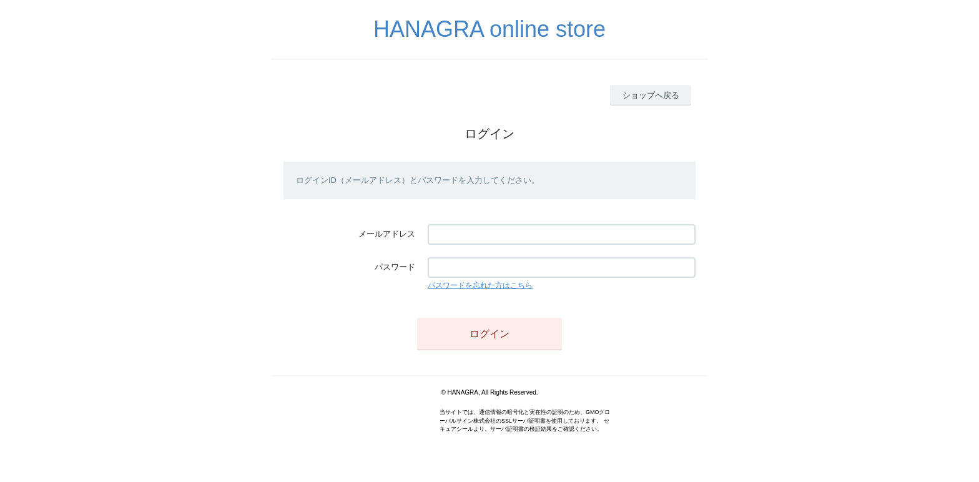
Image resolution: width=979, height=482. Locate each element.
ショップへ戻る (650, 95)
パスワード (395, 267)
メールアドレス (386, 234)
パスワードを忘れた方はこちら (480, 285)
